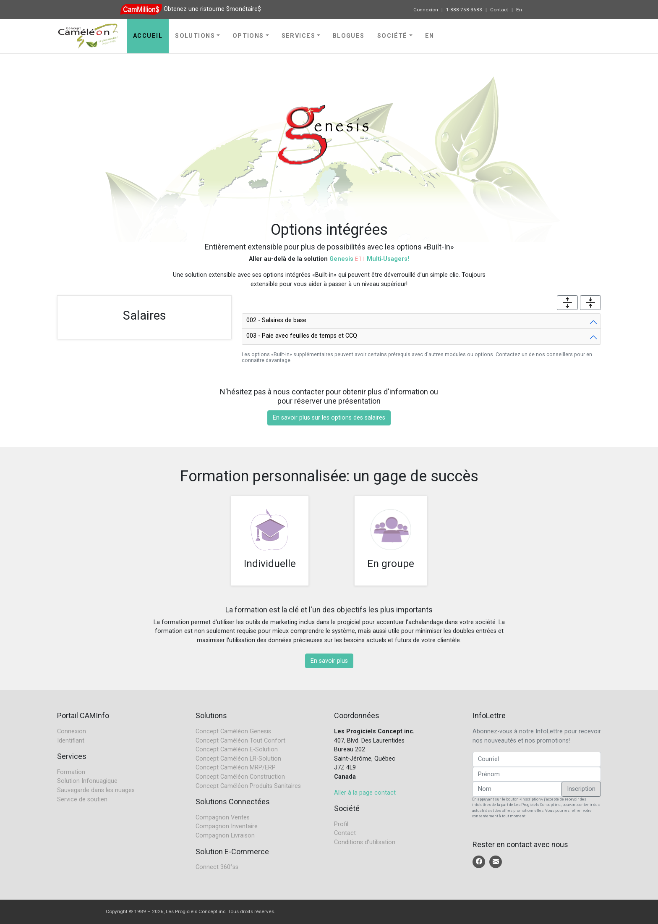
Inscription (581, 789)
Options (248, 35)
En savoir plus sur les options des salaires (329, 417)
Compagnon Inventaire (227, 826)
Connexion (425, 10)
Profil (341, 824)
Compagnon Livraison (225, 835)
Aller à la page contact (365, 792)
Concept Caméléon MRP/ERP (236, 767)
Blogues (349, 35)
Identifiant (70, 740)
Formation (71, 772)
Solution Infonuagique (87, 781)
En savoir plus (329, 660)
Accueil (147, 35)
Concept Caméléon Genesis (233, 731)
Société (392, 35)
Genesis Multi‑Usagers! (369, 258)
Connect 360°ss (217, 867)
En (519, 10)
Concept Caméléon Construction (240, 776)
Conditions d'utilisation (364, 842)
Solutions (195, 35)
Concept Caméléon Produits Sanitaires (248, 786)
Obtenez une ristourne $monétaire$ (212, 9)
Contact (499, 10)
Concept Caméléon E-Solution (237, 749)
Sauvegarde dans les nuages (96, 790)
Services (299, 35)
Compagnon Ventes (223, 817)
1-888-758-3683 (464, 10)
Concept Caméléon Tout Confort (240, 740)
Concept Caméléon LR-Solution (238, 758)
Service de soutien (82, 799)
